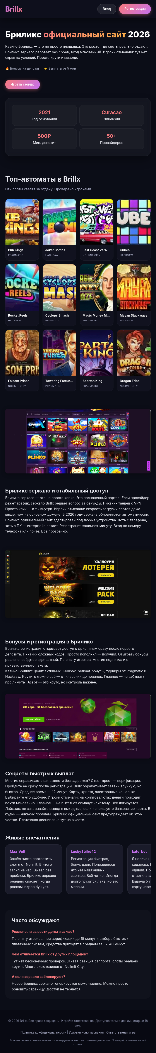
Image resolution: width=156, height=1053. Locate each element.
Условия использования (86, 1032)
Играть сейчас (22, 84)
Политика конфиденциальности (43, 1032)
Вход (107, 9)
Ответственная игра (120, 1032)
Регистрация (135, 9)
